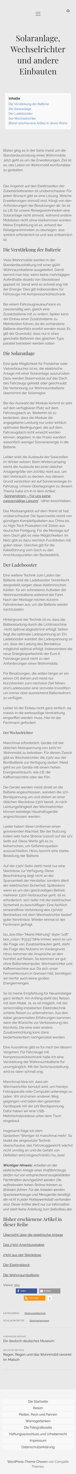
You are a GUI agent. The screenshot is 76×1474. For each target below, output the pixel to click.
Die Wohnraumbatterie (21, 1275)
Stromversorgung (39, 1320)
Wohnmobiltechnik (35, 1313)
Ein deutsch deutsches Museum (28, 1341)
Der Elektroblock (16, 1265)
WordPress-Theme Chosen (27, 1462)
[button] (26, 1291)
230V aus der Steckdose (22, 1255)
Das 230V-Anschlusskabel (23, 1245)
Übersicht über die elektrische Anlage (33, 1235)
